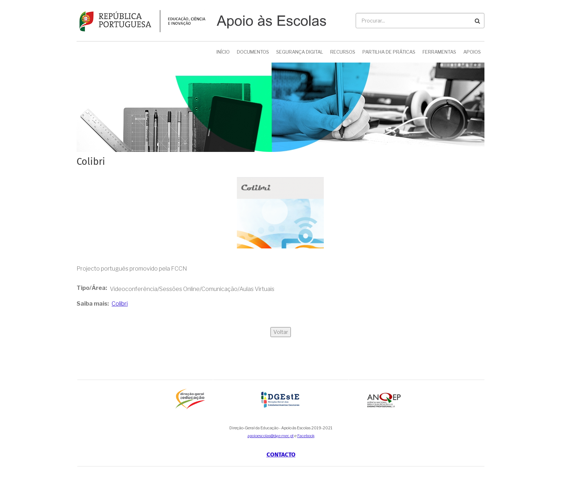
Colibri (120, 303)
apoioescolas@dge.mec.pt (271, 435)
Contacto (281, 454)
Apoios (472, 52)
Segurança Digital (299, 52)
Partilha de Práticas (388, 52)
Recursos (342, 52)
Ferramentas (439, 52)
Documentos (253, 52)
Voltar (280, 332)
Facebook (305, 435)
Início (223, 52)
